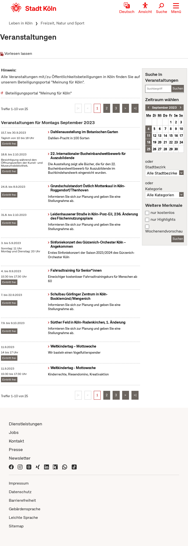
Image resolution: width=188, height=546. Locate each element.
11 (148, 135)
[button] (176, 8)
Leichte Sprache (23, 517)
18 (148, 142)
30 (176, 149)
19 (154, 142)
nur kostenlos (163, 213)
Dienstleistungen (25, 424)
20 (159, 142)
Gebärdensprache (24, 508)
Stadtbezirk (164, 164)
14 (165, 135)
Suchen (178, 88)
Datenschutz (20, 491)
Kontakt (16, 441)
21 (165, 142)
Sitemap (16, 526)
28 (165, 149)
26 (154, 149)
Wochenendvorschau (164, 231)
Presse (16, 449)
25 (148, 149)
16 (176, 135)
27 (159, 149)
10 (181, 129)
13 (159, 135)
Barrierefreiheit (22, 500)
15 (171, 135)
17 (181, 135)
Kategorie (164, 186)
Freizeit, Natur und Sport (62, 23)
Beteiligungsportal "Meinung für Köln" (38, 93)
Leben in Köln (21, 23)
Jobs (14, 432)
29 (171, 149)
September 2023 (164, 107)
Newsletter (20, 458)
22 (171, 142)
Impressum (19, 483)
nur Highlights (163, 219)
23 (176, 142)
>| (135, 108)
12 (154, 135)
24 (181, 142)
